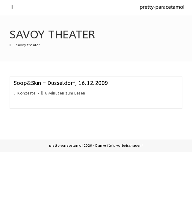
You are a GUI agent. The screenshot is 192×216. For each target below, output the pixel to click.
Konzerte (26, 93)
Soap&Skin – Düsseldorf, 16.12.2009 (61, 83)
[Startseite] (10, 45)
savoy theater (28, 45)
